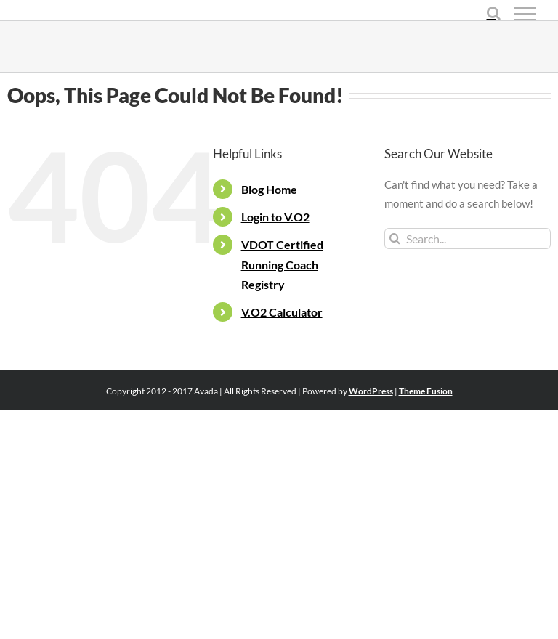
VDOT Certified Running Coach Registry (282, 263)
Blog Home (269, 189)
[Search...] (467, 238)
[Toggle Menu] (525, 13)
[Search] (394, 238)
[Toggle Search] (494, 13)
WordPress (371, 391)
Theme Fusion (426, 391)
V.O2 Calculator (282, 312)
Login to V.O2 (275, 217)
